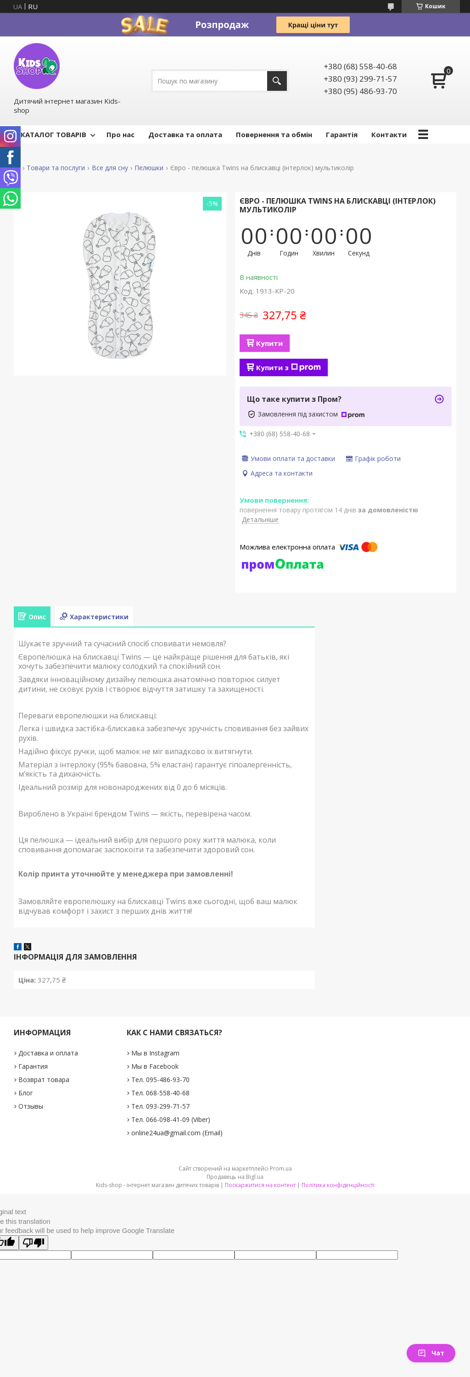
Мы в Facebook (155, 1066)
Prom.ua (281, 1168)
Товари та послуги (56, 168)
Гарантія (342, 134)
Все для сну (110, 168)
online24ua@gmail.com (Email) (177, 1132)
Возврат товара (43, 1079)
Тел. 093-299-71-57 (160, 1106)
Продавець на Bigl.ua (235, 1177)
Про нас (120, 134)
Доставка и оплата (48, 1053)
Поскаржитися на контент (260, 1185)
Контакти (389, 134)
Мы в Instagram (155, 1053)
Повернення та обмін (274, 134)
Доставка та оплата (185, 134)
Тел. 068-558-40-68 (160, 1092)
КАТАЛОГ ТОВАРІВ (53, 134)
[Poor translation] (33, 1242)
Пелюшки (148, 168)
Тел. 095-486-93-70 (160, 1079)
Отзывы (30, 1106)
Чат (431, 1353)
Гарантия (33, 1066)
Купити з (288, 367)
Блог (25, 1092)
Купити (269, 343)
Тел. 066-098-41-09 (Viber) (170, 1119)
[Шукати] (277, 81)
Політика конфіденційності (338, 1185)
